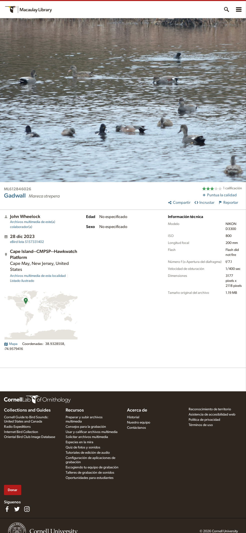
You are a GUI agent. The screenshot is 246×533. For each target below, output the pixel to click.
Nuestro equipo (138, 422)
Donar (12, 490)
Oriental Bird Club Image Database (29, 437)
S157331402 (27, 242)
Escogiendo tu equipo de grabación (92, 467)
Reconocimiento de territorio (210, 409)
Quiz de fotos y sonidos (83, 447)
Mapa (10, 344)
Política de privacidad (204, 420)
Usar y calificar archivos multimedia (92, 432)
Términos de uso (201, 425)
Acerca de (137, 410)
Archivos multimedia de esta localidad (38, 276)
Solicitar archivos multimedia (87, 437)
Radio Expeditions (17, 426)
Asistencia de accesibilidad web (212, 414)
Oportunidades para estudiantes (90, 478)
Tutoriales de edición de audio (88, 452)
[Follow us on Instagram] (27, 509)
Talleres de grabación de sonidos (90, 472)
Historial (133, 417)
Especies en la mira (79, 442)
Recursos (75, 410)
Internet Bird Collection (21, 432)
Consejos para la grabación (86, 426)
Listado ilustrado (22, 281)
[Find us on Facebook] (7, 509)
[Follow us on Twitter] (17, 509)
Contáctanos (136, 427)
